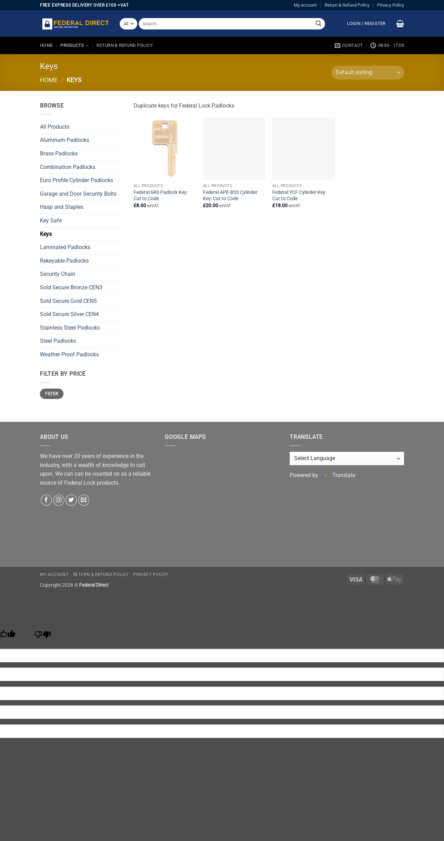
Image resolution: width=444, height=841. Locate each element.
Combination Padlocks (67, 167)
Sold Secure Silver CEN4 (69, 314)
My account (305, 5)
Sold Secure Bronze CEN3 (71, 287)
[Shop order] (368, 72)
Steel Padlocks (58, 341)
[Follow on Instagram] (59, 500)
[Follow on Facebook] (46, 500)
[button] (366, 23)
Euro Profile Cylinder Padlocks (76, 180)
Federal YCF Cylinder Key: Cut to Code (299, 195)
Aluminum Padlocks (64, 140)
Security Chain (57, 274)
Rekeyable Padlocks (64, 260)
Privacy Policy (390, 5)
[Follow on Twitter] (71, 500)
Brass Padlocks (59, 153)
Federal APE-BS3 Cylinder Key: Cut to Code (230, 195)
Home (46, 45)
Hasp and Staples (61, 207)
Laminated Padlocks (65, 247)
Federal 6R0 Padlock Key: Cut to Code (161, 195)
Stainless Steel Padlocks (70, 327)
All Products (54, 127)
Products (74, 45)
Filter (51, 393)
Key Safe (51, 220)
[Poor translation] (43, 636)
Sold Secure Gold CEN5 (68, 301)
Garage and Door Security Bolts (78, 193)
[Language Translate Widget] (347, 458)
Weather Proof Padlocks (69, 354)
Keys (46, 234)
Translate (337, 475)
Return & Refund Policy (347, 5)
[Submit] (318, 24)
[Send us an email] (83, 500)
